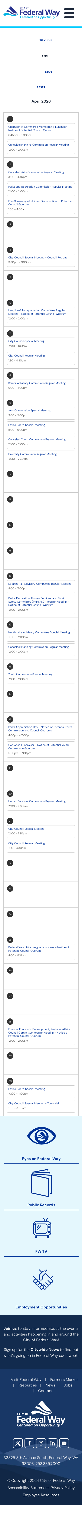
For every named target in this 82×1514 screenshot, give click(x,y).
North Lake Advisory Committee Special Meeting (39, 632)
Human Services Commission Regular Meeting (37, 801)
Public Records (41, 1205)
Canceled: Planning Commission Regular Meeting (38, 144)
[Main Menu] (69, 13)
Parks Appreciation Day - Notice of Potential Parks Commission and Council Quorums (40, 728)
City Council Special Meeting (26, 341)
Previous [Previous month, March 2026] (45, 40)
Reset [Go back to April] (41, 87)
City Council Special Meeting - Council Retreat (37, 257)
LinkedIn (52, 1443)
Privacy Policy (63, 1487)
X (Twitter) (18, 1443)
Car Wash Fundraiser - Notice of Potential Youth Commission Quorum (38, 746)
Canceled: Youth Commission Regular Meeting (37, 439)
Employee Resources (41, 1495)
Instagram (41, 1443)
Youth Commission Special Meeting (30, 674)
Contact (45, 1390)
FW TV (41, 1251)
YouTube (64, 1443)
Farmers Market (64, 1379)
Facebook (29, 1443)
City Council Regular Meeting (26, 355)
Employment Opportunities (41, 1307)
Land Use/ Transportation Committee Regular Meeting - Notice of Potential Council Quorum (37, 312)
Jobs (68, 1385)
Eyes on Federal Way (41, 1158)
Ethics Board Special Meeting (26, 425)
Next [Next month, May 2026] (48, 72)
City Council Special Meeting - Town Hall (33, 1103)
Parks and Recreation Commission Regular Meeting (40, 187)
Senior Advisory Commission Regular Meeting (37, 383)
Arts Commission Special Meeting (29, 410)
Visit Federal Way (26, 1379)
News (50, 1385)
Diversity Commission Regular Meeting (32, 454)
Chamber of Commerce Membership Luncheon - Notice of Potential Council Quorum (38, 128)
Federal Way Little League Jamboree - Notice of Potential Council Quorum (38, 949)
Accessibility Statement (28, 1487)
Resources (28, 1385)
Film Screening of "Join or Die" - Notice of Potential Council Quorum (40, 202)
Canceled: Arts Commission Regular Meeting (36, 172)
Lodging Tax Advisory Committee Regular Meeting (39, 584)
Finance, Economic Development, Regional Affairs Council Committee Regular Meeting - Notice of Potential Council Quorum (39, 1032)
